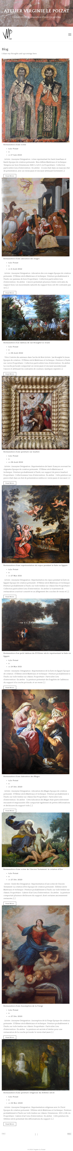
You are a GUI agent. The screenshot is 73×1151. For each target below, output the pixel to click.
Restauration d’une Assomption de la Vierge (23, 1006)
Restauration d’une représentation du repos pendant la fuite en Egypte (36, 565)
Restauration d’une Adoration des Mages (22, 776)
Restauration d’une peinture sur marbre (22, 452)
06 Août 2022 (16, 353)
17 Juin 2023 (16, 155)
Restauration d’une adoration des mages (22, 259)
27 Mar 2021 (16, 576)
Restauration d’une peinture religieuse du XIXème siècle (29, 1093)
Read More (10, 176)
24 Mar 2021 (16, 667)
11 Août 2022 (16, 269)
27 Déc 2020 (16, 787)
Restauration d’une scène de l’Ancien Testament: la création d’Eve (33, 869)
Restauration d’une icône (15, 145)
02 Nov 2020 (16, 1103)
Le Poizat (14, 149)
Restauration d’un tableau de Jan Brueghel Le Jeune (27, 343)
